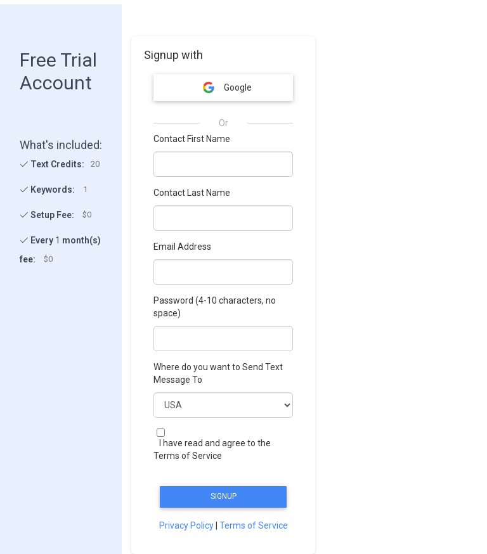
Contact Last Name (191, 193)
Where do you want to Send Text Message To (218, 373)
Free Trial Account (58, 71)
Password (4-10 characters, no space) (214, 306)
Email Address (182, 247)
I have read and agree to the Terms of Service (212, 449)
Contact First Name (191, 139)
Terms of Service (253, 525)
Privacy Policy (186, 525)
